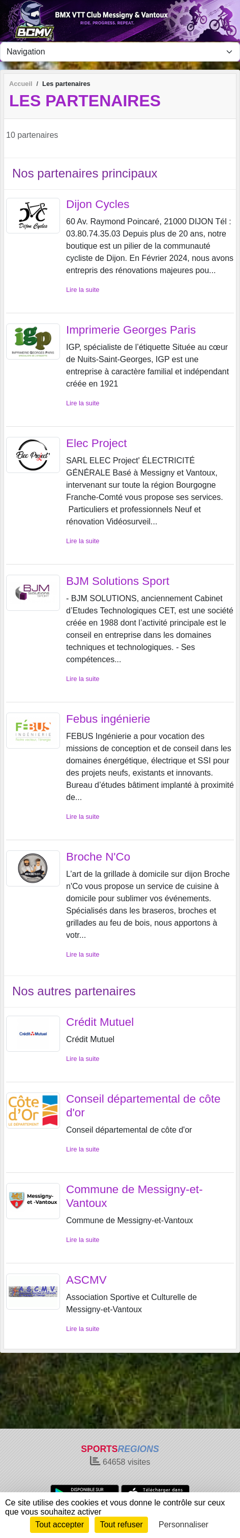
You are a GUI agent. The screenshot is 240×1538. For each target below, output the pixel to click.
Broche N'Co (98, 856)
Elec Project (96, 443)
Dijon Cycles (97, 204)
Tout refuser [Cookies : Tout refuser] (121, 1524)
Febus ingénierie (108, 719)
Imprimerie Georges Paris (131, 329)
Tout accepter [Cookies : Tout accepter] (59, 1524)
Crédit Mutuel (100, 1022)
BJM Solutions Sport (117, 581)
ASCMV (86, 1280)
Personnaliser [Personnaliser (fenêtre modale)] (183, 1524)
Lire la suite (82, 289)
